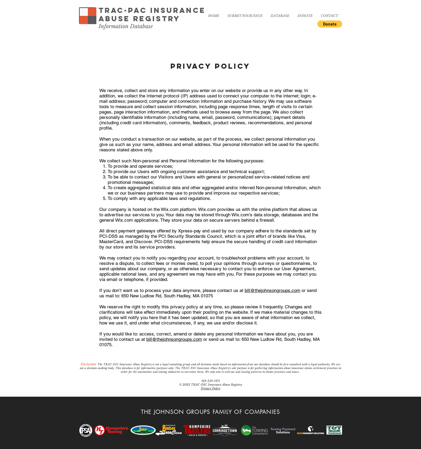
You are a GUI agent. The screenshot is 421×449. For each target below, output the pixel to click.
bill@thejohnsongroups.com (272, 290)
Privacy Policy (210, 388)
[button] (329, 23)
